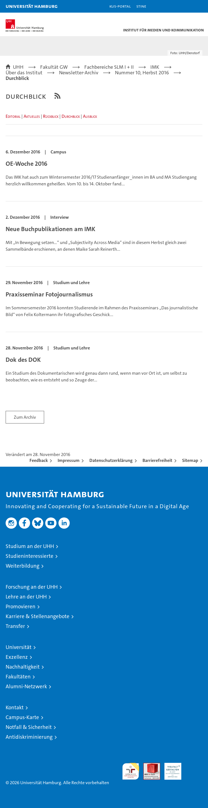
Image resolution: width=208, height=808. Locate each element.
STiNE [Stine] (141, 6)
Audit (148, 766)
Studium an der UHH (30, 546)
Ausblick (90, 116)
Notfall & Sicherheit (29, 727)
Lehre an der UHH (26, 596)
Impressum (69, 460)
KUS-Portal (120, 6)
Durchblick (71, 116)
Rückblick (50, 116)
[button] (186, 6)
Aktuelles (32, 116)
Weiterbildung (22, 565)
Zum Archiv (25, 417)
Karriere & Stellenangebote (37, 616)
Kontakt (15, 707)
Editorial (13, 116)
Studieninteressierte (29, 556)
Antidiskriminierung (29, 736)
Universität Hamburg (32, 6)
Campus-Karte (22, 717)
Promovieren (20, 606)
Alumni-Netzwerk (26, 686)
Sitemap (190, 460)
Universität (18, 647)
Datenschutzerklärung (111, 460)
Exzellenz (17, 656)
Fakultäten (18, 676)
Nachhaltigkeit (23, 666)
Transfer (15, 626)
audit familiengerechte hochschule (130, 771)
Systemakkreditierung (194, 766)
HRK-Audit (169, 769)
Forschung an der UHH (32, 586)
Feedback (39, 460)
